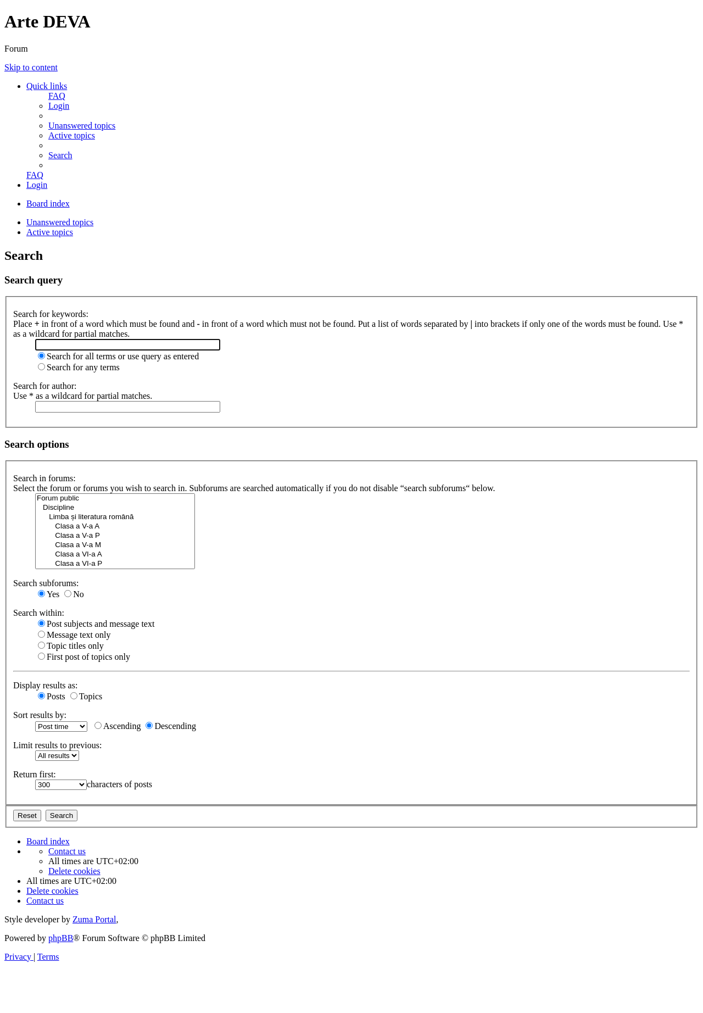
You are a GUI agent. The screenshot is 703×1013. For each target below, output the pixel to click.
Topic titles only (71, 645)
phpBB (60, 938)
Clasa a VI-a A (115, 554)
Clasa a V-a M (115, 545)
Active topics (49, 232)
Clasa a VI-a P (115, 564)
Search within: (38, 612)
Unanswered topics (59, 222)
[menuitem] (56, 96)
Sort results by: (39, 715)
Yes (48, 594)
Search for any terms (79, 367)
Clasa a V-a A (115, 526)
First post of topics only (84, 656)
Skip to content (31, 67)
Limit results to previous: (57, 745)
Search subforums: (46, 583)
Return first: (34, 774)
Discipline (115, 508)
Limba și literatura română (115, 517)
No (74, 594)
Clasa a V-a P (115, 536)
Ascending (117, 726)
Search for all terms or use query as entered (118, 356)
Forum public (115, 498)
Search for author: (45, 386)
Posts (51, 696)
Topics (86, 696)
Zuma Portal (94, 919)
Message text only (74, 634)
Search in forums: (44, 478)
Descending (171, 726)
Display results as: (45, 685)
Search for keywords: (50, 314)
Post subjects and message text (96, 623)
